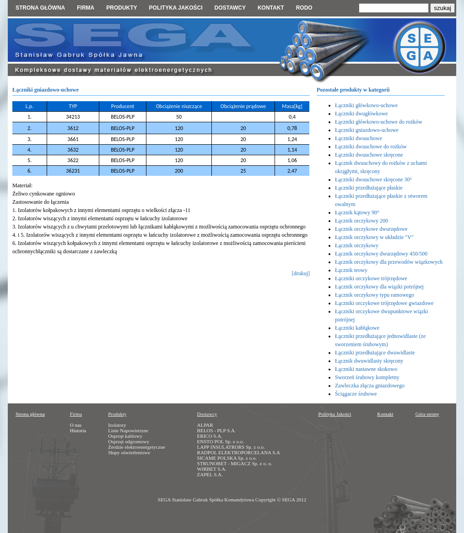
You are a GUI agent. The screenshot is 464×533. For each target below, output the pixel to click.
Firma (85, 8)
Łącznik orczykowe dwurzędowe (371, 229)
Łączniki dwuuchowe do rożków (371, 146)
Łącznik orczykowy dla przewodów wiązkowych (388, 262)
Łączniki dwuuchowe (358, 138)
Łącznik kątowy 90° (357, 212)
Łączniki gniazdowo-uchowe (367, 130)
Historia (78, 430)
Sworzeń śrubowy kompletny (367, 377)
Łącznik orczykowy (356, 245)
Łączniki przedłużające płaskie (369, 188)
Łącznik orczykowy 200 (361, 221)
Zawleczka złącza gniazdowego (370, 385)
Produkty (121, 8)
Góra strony (427, 414)
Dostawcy (229, 8)
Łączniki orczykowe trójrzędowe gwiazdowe (384, 303)
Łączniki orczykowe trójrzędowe (371, 278)
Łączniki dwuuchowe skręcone (369, 155)
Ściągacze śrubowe (356, 394)
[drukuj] (301, 273)
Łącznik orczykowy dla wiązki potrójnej (379, 286)
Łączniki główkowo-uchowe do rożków (378, 122)
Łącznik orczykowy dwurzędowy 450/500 (381, 253)
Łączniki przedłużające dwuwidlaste (375, 352)
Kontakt (271, 8)
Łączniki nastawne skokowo (366, 369)
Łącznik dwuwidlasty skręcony (369, 361)
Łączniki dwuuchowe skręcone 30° (373, 179)
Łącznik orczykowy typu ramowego (374, 295)
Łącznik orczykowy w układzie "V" (374, 237)
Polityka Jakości (334, 414)
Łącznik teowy (351, 270)
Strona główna (40, 8)
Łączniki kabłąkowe (357, 328)
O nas (75, 425)
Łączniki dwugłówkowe (361, 113)
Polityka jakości (176, 8)
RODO (304, 8)
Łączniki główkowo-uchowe (366, 105)
